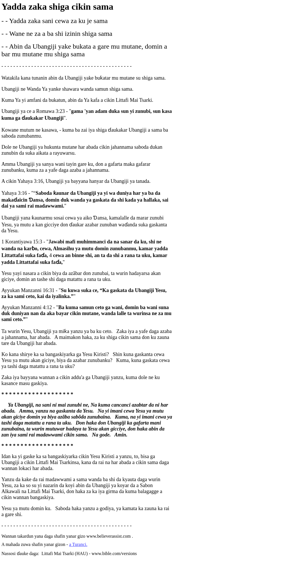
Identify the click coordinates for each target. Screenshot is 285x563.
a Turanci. (78, 544)
